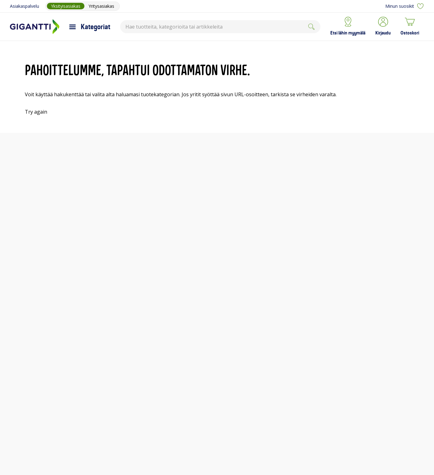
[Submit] (311, 26)
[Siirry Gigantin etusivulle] (34, 26)
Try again (36, 111)
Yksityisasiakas (65, 6)
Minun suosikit (404, 6)
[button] (383, 27)
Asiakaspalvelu (24, 6)
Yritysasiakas (101, 6)
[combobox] (220, 26)
